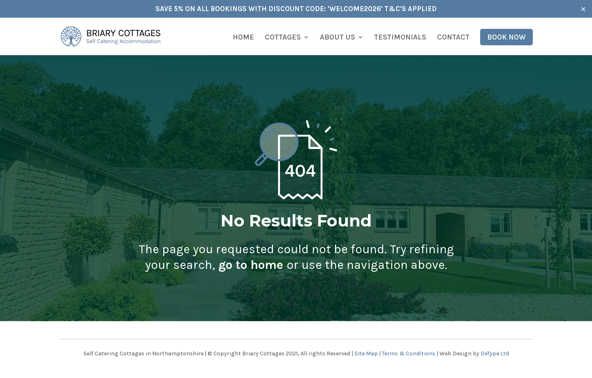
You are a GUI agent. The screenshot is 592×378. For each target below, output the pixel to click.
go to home (250, 264)
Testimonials (400, 38)
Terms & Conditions (408, 353)
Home (243, 38)
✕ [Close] (583, 9)
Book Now (506, 37)
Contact (453, 38)
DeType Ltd (495, 353)
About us (337, 38)
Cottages (283, 38)
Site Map (366, 353)
